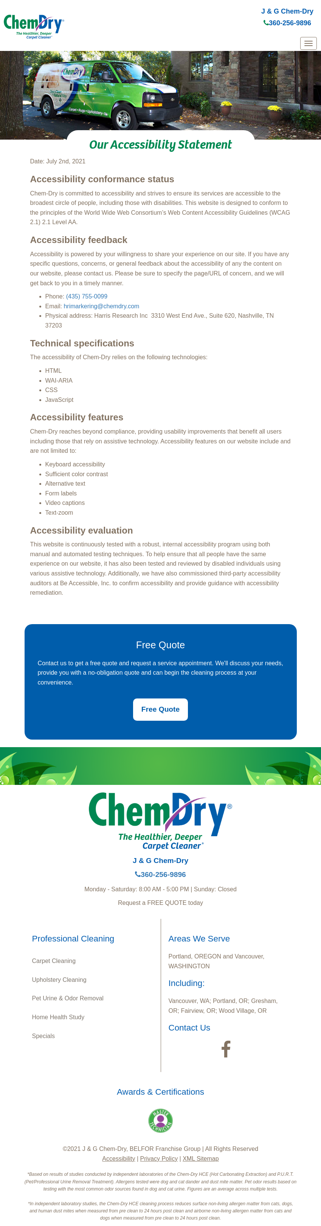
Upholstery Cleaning (59, 980)
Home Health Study (58, 1017)
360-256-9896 (287, 23)
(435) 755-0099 (86, 296)
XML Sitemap (201, 1158)
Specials (43, 1036)
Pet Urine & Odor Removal (68, 998)
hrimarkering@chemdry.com (101, 306)
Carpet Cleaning (54, 961)
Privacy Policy (159, 1158)
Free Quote (160, 709)
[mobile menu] (308, 43)
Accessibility (118, 1158)
